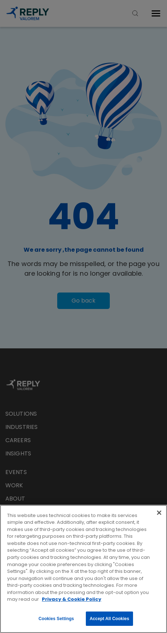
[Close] (159, 513)
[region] (83, 569)
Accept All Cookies (109, 618)
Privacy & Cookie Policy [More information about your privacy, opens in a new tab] (71, 599)
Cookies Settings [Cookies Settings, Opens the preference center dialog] (56, 618)
